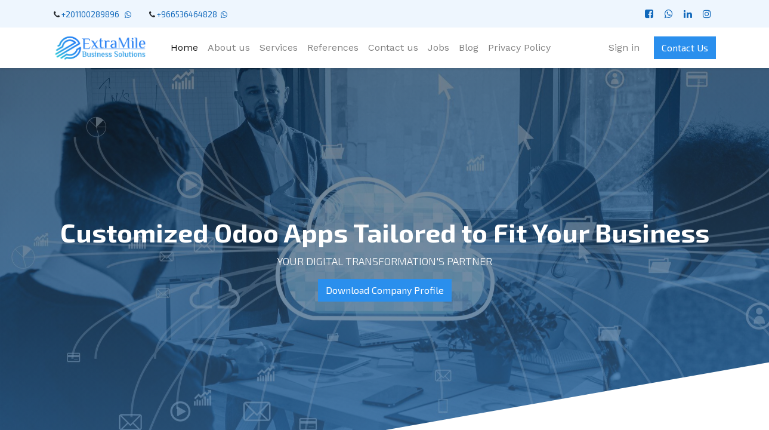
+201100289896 (92, 14)
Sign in (624, 47)
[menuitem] (184, 48)
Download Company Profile (385, 290)
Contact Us (685, 47)
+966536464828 (187, 14)
